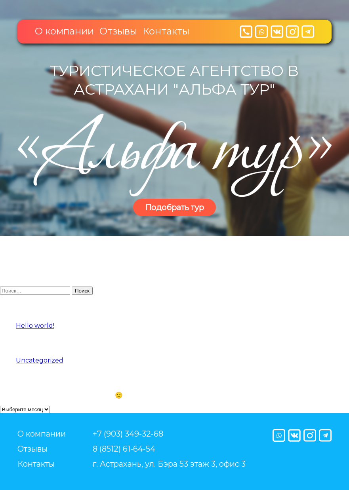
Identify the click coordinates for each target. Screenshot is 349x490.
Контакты (166, 31)
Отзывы (118, 31)
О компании (64, 31)
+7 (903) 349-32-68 (128, 434)
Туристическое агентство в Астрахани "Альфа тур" (174, 80)
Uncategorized (39, 360)
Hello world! (35, 325)
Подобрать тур (174, 207)
